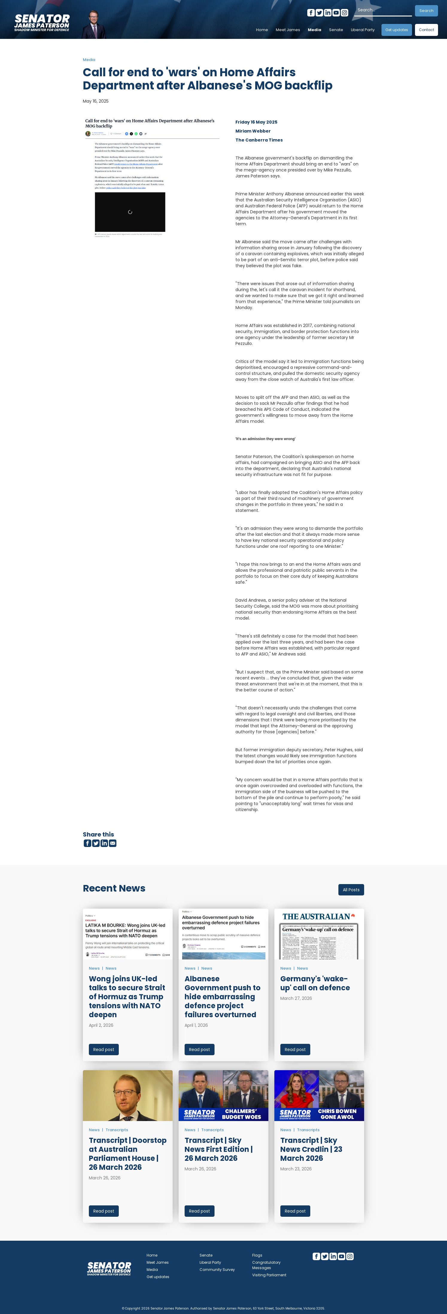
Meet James (288, 30)
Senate (336, 30)
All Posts (351, 890)
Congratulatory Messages (266, 1265)
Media (314, 30)
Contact (426, 29)
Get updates (396, 29)
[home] (42, 21)
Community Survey (217, 1269)
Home (262, 30)
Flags (257, 1255)
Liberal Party (363, 30)
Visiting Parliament (269, 1275)
